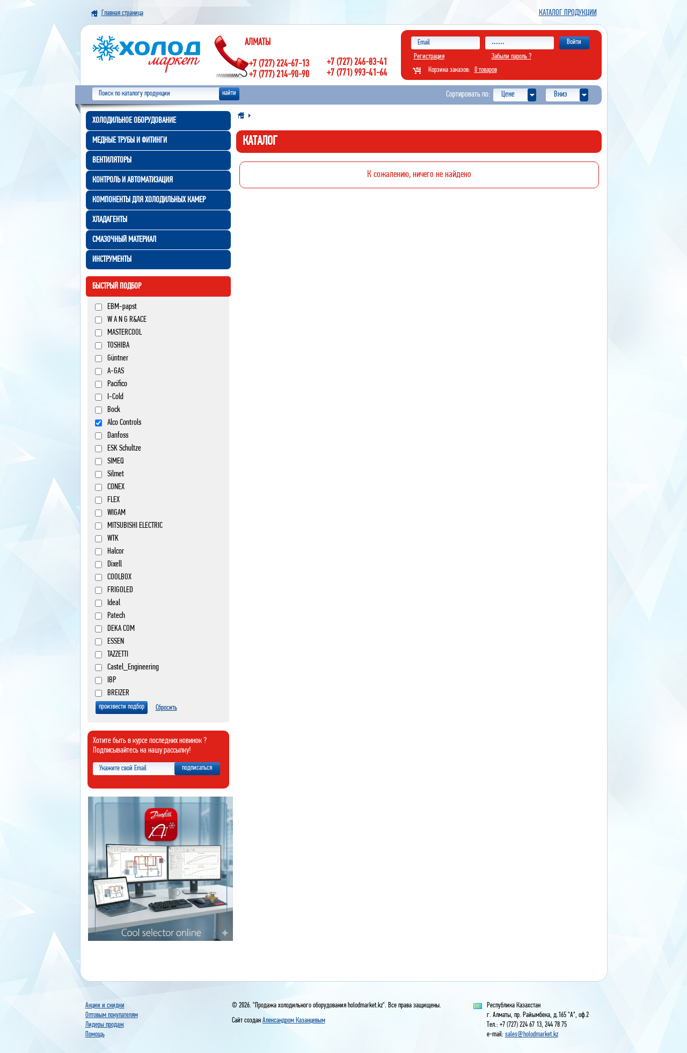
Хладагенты (109, 220)
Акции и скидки (105, 1006)
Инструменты (111, 259)
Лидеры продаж (104, 1025)
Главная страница (122, 13)
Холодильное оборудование (134, 120)
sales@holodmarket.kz (531, 1034)
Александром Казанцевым (293, 1021)
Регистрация (429, 57)
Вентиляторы (111, 160)
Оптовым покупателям (111, 1015)
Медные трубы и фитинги (129, 140)
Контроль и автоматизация (132, 180)
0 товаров (485, 70)
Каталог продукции (568, 13)
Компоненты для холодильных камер (149, 200)
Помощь (95, 1034)
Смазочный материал (124, 239)
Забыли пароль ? (511, 57)
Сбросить (166, 708)
